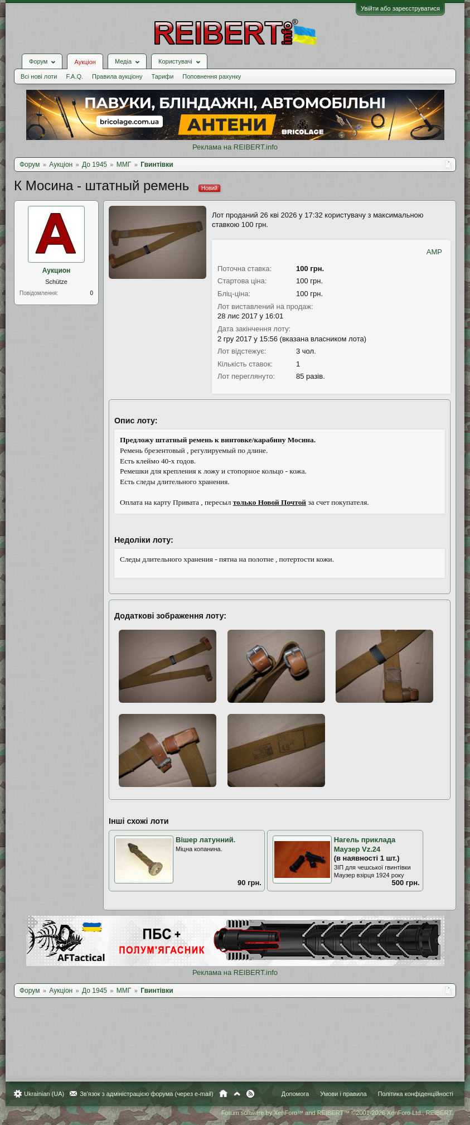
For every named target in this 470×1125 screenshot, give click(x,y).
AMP (434, 252)
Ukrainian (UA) (44, 1093)
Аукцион (56, 270)
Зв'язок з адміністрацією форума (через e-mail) (147, 1093)
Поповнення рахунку (211, 76)
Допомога (295, 1093)
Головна (223, 1094)
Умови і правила (343, 1093)
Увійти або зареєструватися (400, 8)
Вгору (237, 1094)
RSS (250, 1094)
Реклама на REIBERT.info (235, 147)
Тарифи (163, 76)
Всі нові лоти (39, 76)
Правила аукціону (117, 76)
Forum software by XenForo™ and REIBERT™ (337, 1112)
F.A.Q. (74, 76)
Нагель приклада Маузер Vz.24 (365, 844)
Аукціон (84, 62)
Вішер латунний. (205, 840)
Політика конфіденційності (415, 1093)
